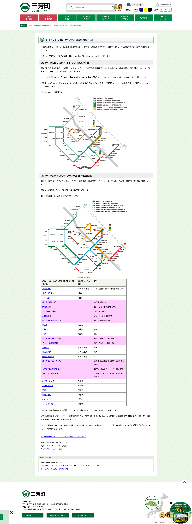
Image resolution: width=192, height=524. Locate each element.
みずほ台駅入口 (48, 381)
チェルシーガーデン (49, 338)
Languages (164, 5)
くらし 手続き (67, 18)
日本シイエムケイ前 (49, 369)
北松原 (45, 316)
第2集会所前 (47, 311)
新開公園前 (46, 395)
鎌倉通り (45, 307)
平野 (44, 334)
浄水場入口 (46, 352)
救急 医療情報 (48, 18)
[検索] (90, 7)
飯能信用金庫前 (48, 357)
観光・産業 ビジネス (124, 18)
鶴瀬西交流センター (49, 293)
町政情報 (143, 18)
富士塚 (45, 325)
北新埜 (45, 329)
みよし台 (45, 399)
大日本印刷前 (47, 386)
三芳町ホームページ (83, 515)
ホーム (31, 25)
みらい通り (46, 298)
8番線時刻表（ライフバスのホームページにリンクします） (64, 436)
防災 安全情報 (29, 18)
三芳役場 (45, 348)
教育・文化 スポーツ (105, 18)
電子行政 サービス (162, 18)
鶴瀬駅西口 (46, 289)
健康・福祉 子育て (86, 18)
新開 (44, 390)
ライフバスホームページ (51, 449)
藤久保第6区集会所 (49, 320)
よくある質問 (137, 5)
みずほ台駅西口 (48, 404)
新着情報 (46, 25)
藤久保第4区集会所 (49, 361)
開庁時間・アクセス (33, 515)
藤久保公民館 (47, 302)
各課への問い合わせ (58, 515)
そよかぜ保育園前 (49, 343)
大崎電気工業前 (48, 373)
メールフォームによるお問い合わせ (54, 469)
